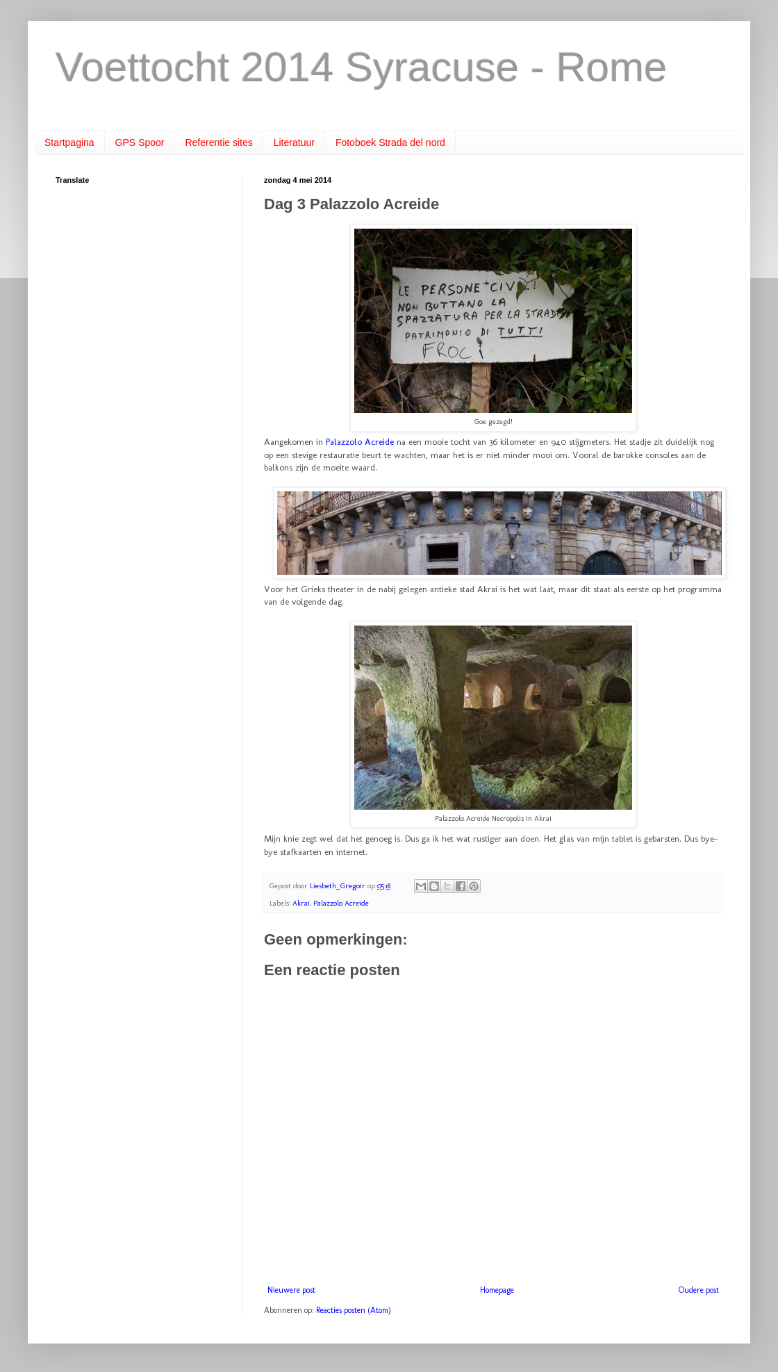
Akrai (301, 903)
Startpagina (69, 142)
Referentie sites (218, 142)
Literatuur (294, 142)
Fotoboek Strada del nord (390, 142)
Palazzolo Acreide (360, 441)
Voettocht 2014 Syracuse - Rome (362, 67)
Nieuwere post (291, 1290)
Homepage (497, 1290)
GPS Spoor (140, 142)
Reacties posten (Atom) (353, 1310)
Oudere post (699, 1290)
